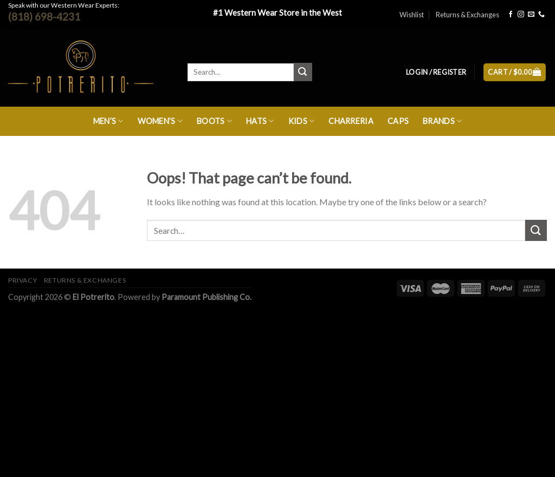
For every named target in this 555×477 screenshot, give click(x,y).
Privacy (22, 280)
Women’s (160, 121)
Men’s (108, 121)
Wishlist (411, 14)
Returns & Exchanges (467, 14)
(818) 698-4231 (44, 16)
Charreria (350, 121)
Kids (301, 121)
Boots (214, 121)
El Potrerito (93, 297)
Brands (442, 121)
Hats (260, 121)
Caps (398, 121)
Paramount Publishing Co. (206, 297)
